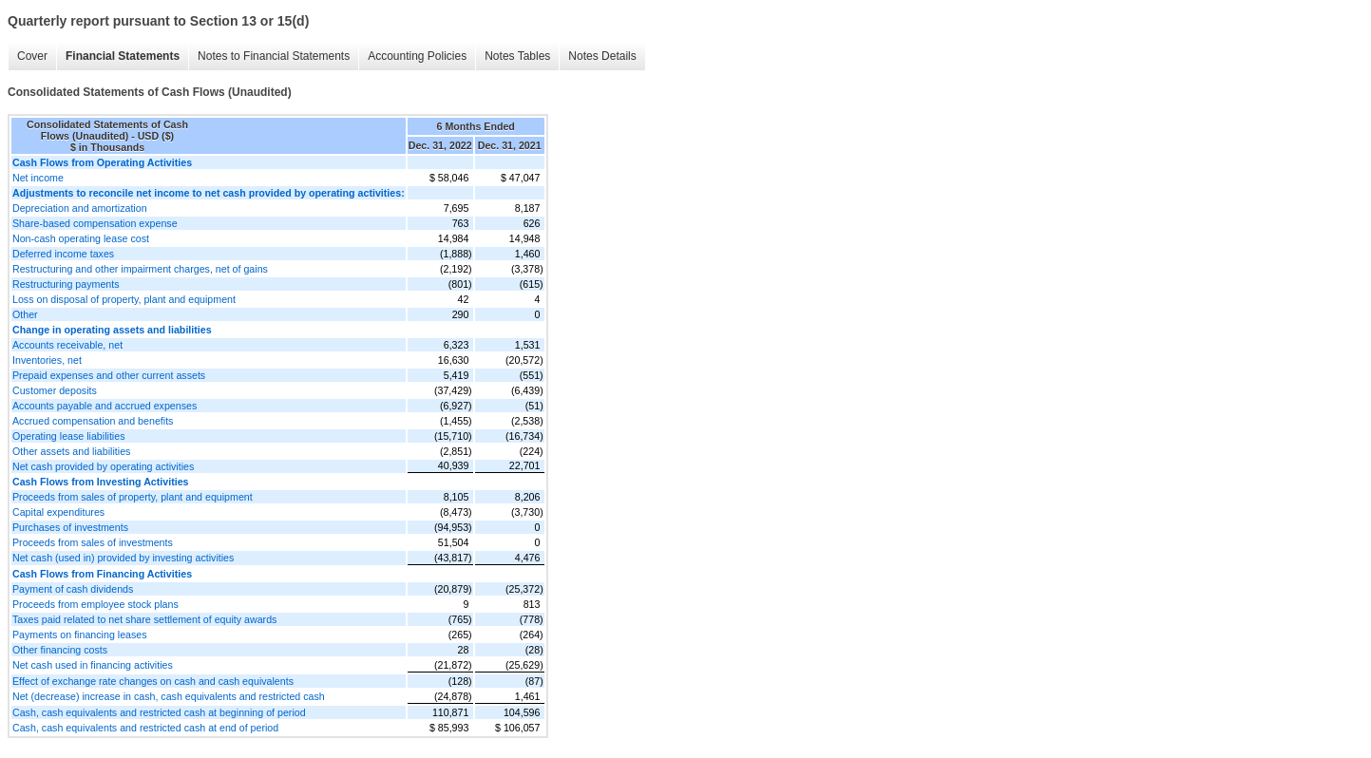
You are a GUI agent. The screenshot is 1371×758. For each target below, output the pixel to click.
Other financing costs (59, 649)
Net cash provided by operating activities (103, 466)
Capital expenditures (58, 512)
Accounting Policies (417, 56)
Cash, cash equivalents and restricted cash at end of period (145, 727)
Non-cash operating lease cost (80, 238)
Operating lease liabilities (68, 436)
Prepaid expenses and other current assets (108, 375)
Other (25, 314)
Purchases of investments (70, 527)
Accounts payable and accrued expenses (104, 405)
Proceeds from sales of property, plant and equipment (132, 496)
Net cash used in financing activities (92, 665)
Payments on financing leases (79, 634)
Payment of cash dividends (72, 589)
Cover (32, 56)
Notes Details (602, 56)
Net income (38, 177)
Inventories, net (47, 360)
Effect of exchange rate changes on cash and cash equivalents (153, 681)
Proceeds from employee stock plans (95, 604)
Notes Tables (517, 56)
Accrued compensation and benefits (92, 420)
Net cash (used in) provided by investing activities (123, 557)
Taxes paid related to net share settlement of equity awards (144, 619)
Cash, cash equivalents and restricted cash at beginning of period (159, 712)
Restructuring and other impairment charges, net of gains (140, 269)
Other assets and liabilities (71, 451)
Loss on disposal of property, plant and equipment (124, 299)
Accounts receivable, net (67, 345)
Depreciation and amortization (79, 208)
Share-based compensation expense (95, 223)
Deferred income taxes (63, 253)
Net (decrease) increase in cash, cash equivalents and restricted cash (168, 696)
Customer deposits (54, 390)
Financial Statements (123, 56)
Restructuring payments (66, 284)
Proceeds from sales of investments (92, 542)
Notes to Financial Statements (274, 56)
